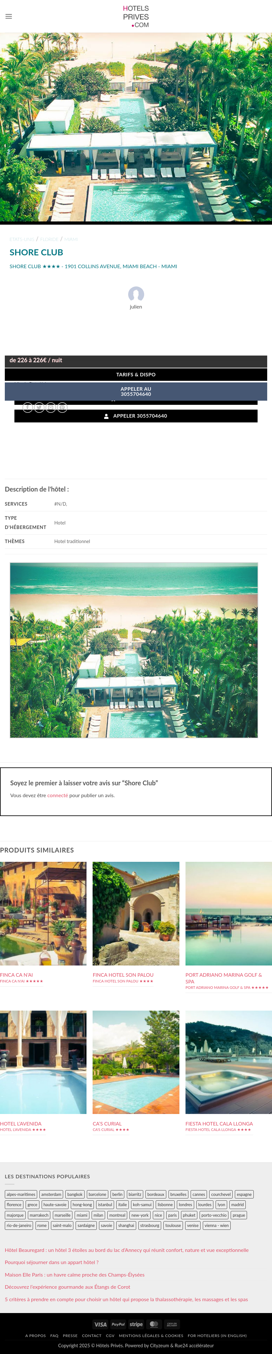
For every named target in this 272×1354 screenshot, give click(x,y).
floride (49, 239)
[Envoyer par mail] (50, 407)
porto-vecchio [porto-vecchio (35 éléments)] (214, 1215)
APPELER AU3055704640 (136, 391)
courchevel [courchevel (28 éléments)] (221, 1194)
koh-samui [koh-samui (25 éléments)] (142, 1204)
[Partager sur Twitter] (39, 407)
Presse (70, 1335)
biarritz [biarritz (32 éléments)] (135, 1194)
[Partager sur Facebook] (27, 407)
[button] (8, 16)
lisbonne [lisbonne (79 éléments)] (165, 1204)
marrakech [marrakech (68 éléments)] (39, 1215)
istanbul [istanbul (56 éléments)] (105, 1204)
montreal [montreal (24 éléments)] (117, 1215)
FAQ (54, 1335)
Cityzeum (159, 1345)
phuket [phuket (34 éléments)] (189, 1215)
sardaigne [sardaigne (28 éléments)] (86, 1225)
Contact (92, 1335)
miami (71, 239)
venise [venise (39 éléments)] (193, 1225)
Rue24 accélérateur (194, 1345)
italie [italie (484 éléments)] (122, 1204)
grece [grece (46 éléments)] (32, 1204)
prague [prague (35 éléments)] (239, 1215)
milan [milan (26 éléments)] (98, 1215)
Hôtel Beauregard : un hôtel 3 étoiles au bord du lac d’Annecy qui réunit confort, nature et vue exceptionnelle (127, 1250)
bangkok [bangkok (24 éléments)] (74, 1194)
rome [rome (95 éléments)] (42, 1225)
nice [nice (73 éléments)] (158, 1215)
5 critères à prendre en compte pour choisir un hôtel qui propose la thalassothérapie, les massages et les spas (126, 1299)
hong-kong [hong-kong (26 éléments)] (82, 1204)
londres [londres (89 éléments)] (185, 1204)
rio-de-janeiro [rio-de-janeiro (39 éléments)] (19, 1225)
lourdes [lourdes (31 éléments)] (204, 1204)
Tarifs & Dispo (136, 374)
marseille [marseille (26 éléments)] (63, 1215)
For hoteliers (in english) (217, 1335)
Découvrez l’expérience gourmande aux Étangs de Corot (67, 1287)
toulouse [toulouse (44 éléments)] (173, 1225)
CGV (110, 1335)
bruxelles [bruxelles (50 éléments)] (178, 1194)
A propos (35, 1335)
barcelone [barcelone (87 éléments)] (97, 1194)
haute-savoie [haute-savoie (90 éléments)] (55, 1204)
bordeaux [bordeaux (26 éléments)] (155, 1194)
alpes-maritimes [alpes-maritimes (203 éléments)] (21, 1194)
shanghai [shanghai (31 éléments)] (126, 1225)
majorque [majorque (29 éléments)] (15, 1215)
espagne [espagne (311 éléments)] (244, 1194)
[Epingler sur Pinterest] (62, 407)
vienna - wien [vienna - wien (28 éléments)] (217, 1225)
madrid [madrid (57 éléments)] (237, 1204)
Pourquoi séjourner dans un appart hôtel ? (52, 1262)
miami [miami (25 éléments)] (82, 1215)
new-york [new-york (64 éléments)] (139, 1215)
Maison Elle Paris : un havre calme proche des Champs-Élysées (74, 1274)
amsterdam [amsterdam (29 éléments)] (51, 1194)
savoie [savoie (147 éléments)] (106, 1225)
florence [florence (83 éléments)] (14, 1204)
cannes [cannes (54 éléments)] (199, 1194)
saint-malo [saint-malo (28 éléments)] (62, 1225)
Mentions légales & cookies (151, 1335)
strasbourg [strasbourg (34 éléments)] (149, 1225)
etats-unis (22, 239)
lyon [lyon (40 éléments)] (221, 1204)
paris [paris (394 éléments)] (172, 1215)
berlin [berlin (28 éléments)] (117, 1194)
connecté (57, 795)
